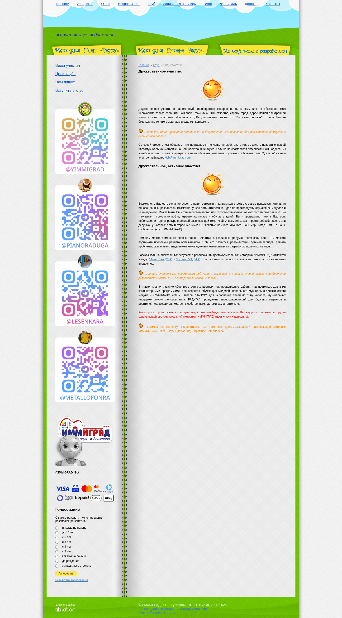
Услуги (143, 612)
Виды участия (67, 65)
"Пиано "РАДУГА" (160, 259)
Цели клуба (65, 74)
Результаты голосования (71, 580)
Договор (251, 4)
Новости (62, 4)
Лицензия (199, 609)
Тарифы (156, 612)
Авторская (85, 4)
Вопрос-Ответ (129, 4)
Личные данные (150, 609)
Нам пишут (65, 82)
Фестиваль (228, 4)
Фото (208, 4)
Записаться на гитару (179, 4)
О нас (105, 4)
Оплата (169, 612)
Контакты (273, 4)
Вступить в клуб (69, 90)
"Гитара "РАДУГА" (188, 259)
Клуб (151, 4)
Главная (143, 65)
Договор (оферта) (177, 609)
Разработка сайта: (65, 605)
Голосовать (66, 573)
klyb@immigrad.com (178, 157)
